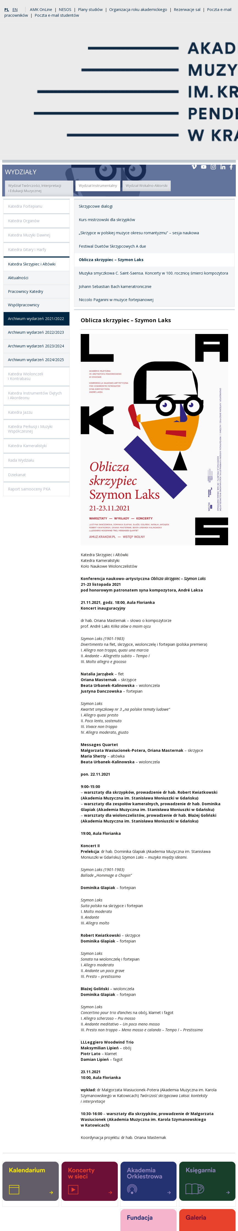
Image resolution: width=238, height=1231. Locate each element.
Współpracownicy (23, 304)
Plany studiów (90, 9)
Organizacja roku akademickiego (138, 9)
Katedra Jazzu (20, 412)
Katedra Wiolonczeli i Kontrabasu (25, 376)
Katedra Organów (24, 220)
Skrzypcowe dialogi (96, 206)
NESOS (65, 9)
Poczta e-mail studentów (57, 15)
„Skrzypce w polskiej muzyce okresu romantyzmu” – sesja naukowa (139, 232)
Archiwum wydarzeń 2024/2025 (36, 359)
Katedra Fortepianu (25, 206)
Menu (229, 153)
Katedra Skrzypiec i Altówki (31, 264)
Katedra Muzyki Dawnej (29, 235)
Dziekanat (17, 474)
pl (6, 9)
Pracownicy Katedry (25, 291)
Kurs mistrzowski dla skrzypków (107, 219)
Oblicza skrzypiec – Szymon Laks (111, 259)
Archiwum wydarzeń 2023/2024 (36, 346)
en (15, 9)
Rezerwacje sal (187, 9)
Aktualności (18, 277)
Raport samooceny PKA (29, 489)
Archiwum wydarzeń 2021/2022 (36, 318)
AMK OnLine (41, 9)
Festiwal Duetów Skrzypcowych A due (112, 246)
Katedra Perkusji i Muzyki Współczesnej (30, 429)
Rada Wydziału (21, 460)
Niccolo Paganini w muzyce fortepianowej (116, 299)
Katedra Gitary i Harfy (27, 249)
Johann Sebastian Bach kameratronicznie (115, 286)
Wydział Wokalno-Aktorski (146, 185)
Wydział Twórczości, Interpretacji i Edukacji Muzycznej (34, 188)
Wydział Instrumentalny (98, 185)
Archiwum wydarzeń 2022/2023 (36, 332)
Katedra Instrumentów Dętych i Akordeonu (35, 395)
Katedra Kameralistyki (27, 445)
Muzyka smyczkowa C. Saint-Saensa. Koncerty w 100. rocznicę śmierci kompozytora (153, 273)
